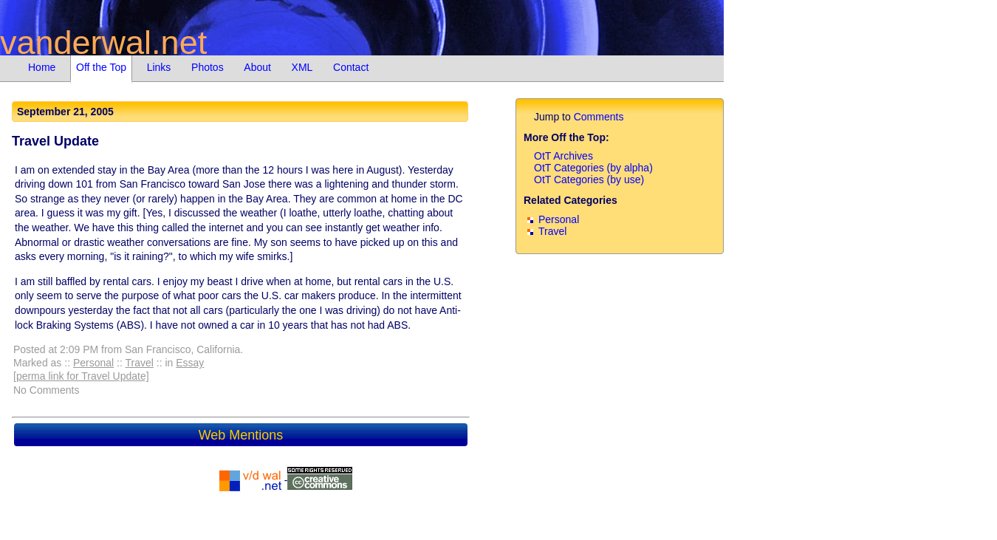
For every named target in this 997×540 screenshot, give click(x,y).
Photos (207, 67)
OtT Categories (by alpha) (593, 168)
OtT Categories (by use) (589, 179)
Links (159, 67)
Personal (93, 363)
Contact (351, 67)
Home (41, 67)
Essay (190, 363)
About (257, 67)
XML (302, 67)
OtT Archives (563, 156)
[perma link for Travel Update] (81, 376)
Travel (140, 363)
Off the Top (101, 67)
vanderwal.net (103, 42)
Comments (599, 117)
